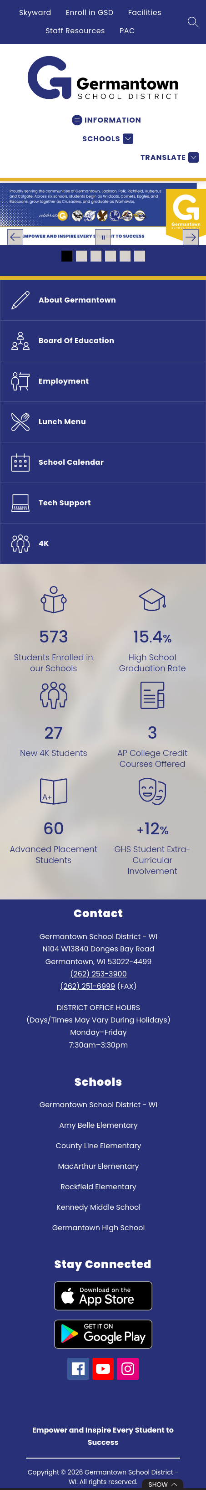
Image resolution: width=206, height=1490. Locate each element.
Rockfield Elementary (98, 1187)
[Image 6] (139, 256)
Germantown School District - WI (98, 1105)
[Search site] (193, 21)
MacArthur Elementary (98, 1166)
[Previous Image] (15, 237)
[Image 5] (125, 256)
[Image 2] (81, 256)
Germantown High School (98, 1228)
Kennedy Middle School (98, 1207)
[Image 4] (110, 256)
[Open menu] (106, 120)
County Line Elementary (98, 1146)
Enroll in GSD (90, 12)
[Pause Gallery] (103, 237)
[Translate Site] (168, 157)
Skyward (35, 12)
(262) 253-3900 (98, 974)
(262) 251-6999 (87, 986)
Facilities (144, 12)
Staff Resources (75, 31)
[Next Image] (191, 237)
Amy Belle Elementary (98, 1125)
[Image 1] (66, 256)
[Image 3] (95, 256)
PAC (127, 31)
